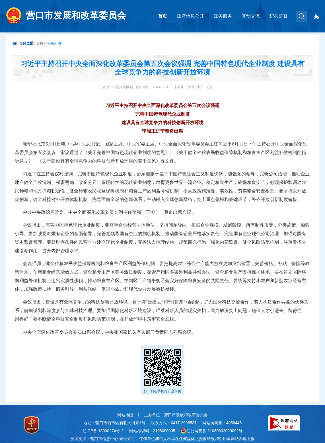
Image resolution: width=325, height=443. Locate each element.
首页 (162, 16)
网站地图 (125, 415)
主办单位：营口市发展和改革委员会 (176, 415)
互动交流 (251, 16)
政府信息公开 (190, 16)
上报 (251, 438)
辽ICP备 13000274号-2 (103, 430)
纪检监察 (279, 16)
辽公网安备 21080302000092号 (214, 430)
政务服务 (223, 16)
